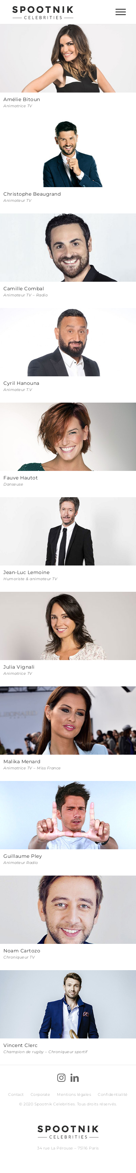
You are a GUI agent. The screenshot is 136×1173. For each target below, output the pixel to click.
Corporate (40, 1094)
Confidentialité (113, 1094)
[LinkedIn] (75, 1078)
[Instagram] (61, 1078)
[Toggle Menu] (121, 12)
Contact (16, 1094)
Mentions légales (74, 1094)
